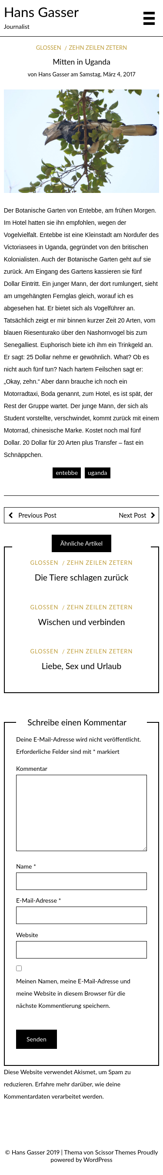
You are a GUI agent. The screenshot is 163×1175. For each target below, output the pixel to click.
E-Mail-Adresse (38, 900)
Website (27, 934)
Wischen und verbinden (81, 622)
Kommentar (31, 768)
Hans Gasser (41, 11)
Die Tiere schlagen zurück (82, 577)
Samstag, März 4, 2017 (107, 74)
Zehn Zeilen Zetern (98, 47)
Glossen (48, 47)
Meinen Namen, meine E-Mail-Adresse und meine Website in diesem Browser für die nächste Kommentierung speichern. (73, 993)
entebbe (67, 472)
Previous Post (37, 515)
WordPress (98, 1159)
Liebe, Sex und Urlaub (82, 666)
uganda (97, 472)
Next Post (132, 515)
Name (26, 866)
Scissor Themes (115, 1152)
